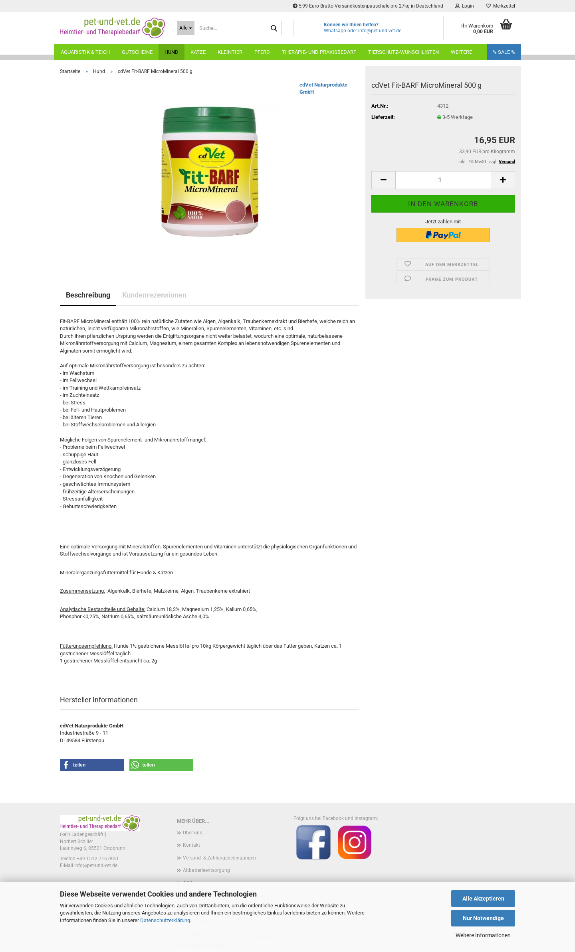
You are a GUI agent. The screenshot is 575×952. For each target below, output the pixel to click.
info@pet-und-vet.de (379, 31)
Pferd (262, 52)
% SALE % (504, 52)
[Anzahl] (443, 180)
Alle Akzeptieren (483, 898)
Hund (171, 52)
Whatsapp (335, 31)
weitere (461, 52)
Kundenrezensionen (154, 295)
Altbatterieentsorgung (206, 870)
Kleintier (230, 52)
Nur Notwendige (483, 918)
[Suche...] (185, 28)
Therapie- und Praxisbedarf (319, 52)
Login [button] (464, 6)
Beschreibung (88, 295)
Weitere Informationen (483, 935)
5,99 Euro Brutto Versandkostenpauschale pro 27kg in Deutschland (368, 6)
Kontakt (191, 845)
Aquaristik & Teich (85, 52)
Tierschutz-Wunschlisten (403, 52)
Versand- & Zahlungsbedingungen (219, 858)
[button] (383, 180)
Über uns (192, 833)
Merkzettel (500, 6)
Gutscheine (137, 52)
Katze (198, 52)
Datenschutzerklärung (165, 920)
